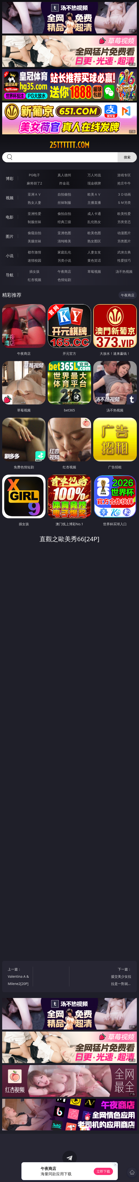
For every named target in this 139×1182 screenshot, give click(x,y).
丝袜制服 (64, 202)
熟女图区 (94, 241)
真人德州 (64, 175)
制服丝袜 (34, 221)
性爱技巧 (124, 260)
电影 (9, 217)
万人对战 (94, 175)
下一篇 (120, 977)
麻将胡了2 (34, 183)
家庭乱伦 (64, 252)
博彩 (9, 178)
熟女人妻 (34, 202)
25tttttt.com (69, 145)
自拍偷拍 (64, 194)
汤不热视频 (124, 271)
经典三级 (64, 221)
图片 (9, 236)
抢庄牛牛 (124, 183)
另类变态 (124, 221)
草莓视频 (94, 271)
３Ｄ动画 (124, 194)
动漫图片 (124, 233)
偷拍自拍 (64, 213)
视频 (9, 197)
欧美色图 (94, 233)
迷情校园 (34, 260)
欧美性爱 (124, 213)
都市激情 (34, 252)
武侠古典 (124, 252)
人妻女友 (94, 252)
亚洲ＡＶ (34, 194)
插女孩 (34, 271)
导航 (9, 275)
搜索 (127, 157)
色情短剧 (64, 279)
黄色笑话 (94, 260)
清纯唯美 (64, 241)
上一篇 (18, 977)
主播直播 (94, 202)
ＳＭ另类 (124, 202)
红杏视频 (34, 279)
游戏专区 (124, 175)
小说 (9, 255)
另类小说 (64, 260)
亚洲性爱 (34, 213)
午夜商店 (64, 271)
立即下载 (103, 1171)
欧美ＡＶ (94, 194)
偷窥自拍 (34, 233)
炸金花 (64, 183)
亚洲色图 (64, 233)
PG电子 (34, 175)
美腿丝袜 (34, 241)
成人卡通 (94, 213)
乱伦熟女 (94, 221)
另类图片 (124, 241)
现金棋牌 (94, 183)
